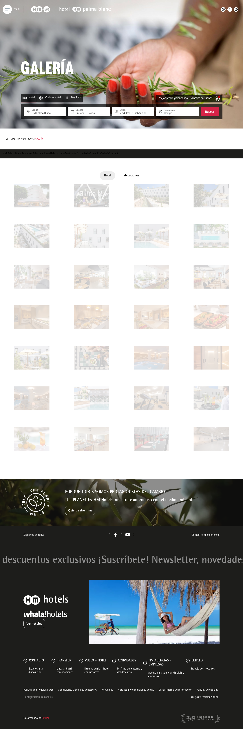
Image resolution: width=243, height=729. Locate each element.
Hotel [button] (107, 175)
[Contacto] (25, 661)
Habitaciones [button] (130, 175)
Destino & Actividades (77, 153)
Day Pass (76, 97)
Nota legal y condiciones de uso (136, 690)
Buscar (209, 111)
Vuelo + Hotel (53, 97)
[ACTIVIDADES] (114, 661)
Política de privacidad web (38, 690)
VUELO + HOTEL (95, 660)
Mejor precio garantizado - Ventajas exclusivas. (186, 98)
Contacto (114, 153)
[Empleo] (188, 661)
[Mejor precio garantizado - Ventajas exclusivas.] (217, 98)
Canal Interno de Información (175, 690)
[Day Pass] (67, 98)
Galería (105, 153)
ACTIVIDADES (127, 660)
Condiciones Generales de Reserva (77, 690)
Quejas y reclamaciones (204, 697)
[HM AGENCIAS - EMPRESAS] (145, 663)
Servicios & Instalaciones (36, 153)
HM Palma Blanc (25, 139)
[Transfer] (53, 661)
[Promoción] (173, 113)
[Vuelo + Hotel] (41, 98)
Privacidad (107, 690)
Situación (95, 153)
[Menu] (7, 9)
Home (12, 139)
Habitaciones (57, 153)
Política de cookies (207, 690)
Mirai (46, 718)
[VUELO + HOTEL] (81, 661)
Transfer (64, 660)
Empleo (197, 660)
